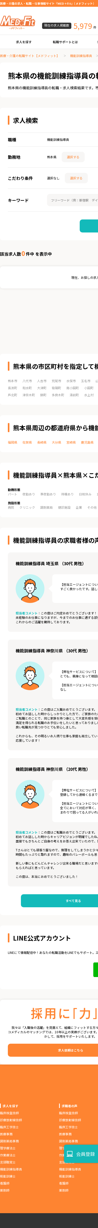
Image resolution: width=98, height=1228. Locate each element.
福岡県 (12, 442)
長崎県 (42, 442)
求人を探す (24, 42)
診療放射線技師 (11, 1120)
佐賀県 (27, 442)
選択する (73, 157)
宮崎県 (71, 442)
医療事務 (6, 1134)
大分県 (56, 442)
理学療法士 (8, 1148)
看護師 (4, 1183)
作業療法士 (8, 1155)
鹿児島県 (87, 442)
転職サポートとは (65, 42)
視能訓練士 (8, 1176)
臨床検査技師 (9, 1113)
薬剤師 (4, 1190)
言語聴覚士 (8, 1162)
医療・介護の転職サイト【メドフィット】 (30, 55)
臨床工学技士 (9, 1127)
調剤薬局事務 (9, 1141)
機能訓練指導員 (81, 55)
